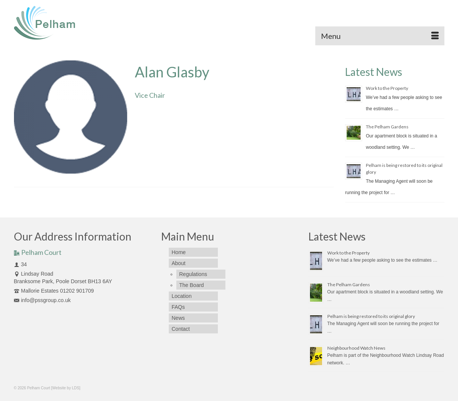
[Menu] (379, 35)
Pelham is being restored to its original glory (371, 316)
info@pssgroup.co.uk (42, 300)
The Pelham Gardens (387, 127)
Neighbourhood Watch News (356, 348)
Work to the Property (387, 88)
